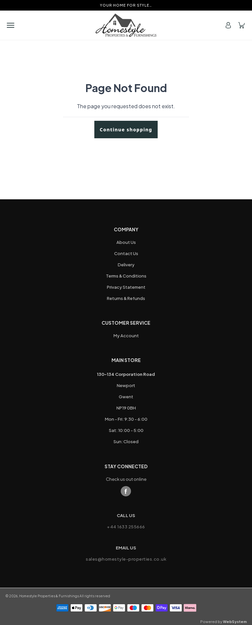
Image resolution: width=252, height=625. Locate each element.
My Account (126, 335)
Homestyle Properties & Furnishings (49, 596)
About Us (126, 242)
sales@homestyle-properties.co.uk (126, 559)
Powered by (223, 621)
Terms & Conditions (126, 276)
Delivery (126, 264)
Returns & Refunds (126, 298)
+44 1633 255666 (126, 526)
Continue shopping (126, 129)
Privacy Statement (126, 287)
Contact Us (126, 253)
